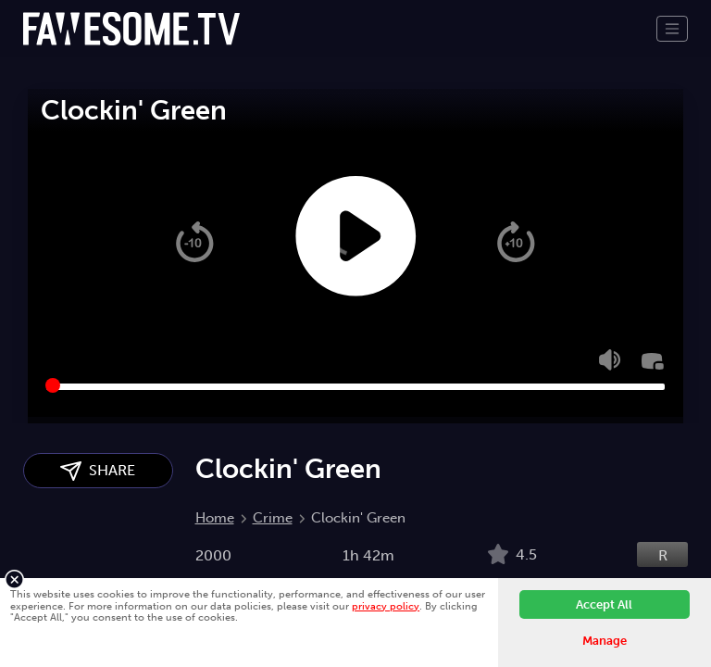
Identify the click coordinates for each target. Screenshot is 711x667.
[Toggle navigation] (672, 29)
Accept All (604, 604)
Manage (604, 641)
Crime (273, 518)
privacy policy (385, 605)
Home (214, 518)
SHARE (97, 471)
